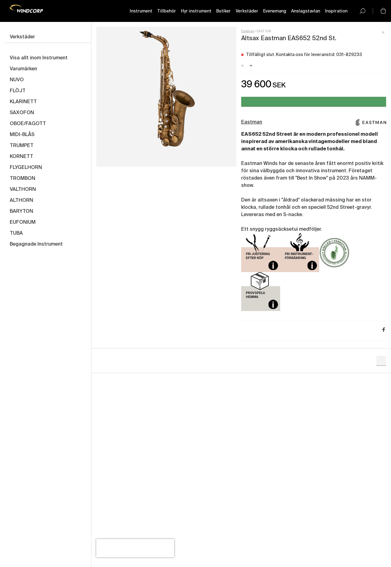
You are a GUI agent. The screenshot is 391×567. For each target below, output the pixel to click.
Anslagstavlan (305, 11)
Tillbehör (166, 11)
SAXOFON (22, 112)
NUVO (17, 80)
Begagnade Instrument (36, 244)
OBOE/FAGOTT (28, 123)
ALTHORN (21, 200)
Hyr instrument (196, 11)
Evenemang (274, 11)
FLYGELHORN (26, 167)
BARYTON (21, 211)
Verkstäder (247, 11)
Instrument (141, 11)
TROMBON (22, 178)
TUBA (16, 233)
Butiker (223, 11)
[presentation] (135, 548)
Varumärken (23, 69)
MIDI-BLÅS (22, 134)
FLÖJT (18, 91)
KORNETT (21, 156)
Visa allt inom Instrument (39, 58)
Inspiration (336, 11)
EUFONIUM (23, 222)
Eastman (247, 31)
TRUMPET (21, 145)
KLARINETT (23, 102)
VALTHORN (23, 189)
